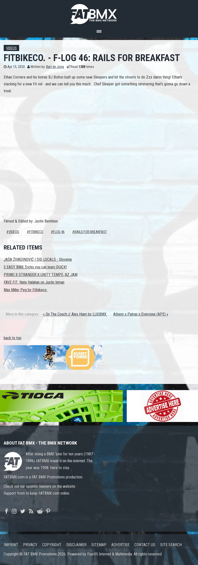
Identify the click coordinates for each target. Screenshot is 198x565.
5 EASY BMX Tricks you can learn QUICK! (35, 267)
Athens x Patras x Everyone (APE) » (140, 314)
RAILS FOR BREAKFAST (90, 232)
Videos (11, 48)
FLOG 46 (59, 232)
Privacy (30, 544)
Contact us (144, 544)
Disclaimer (76, 544)
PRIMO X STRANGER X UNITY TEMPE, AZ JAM (40, 274)
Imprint (11, 544)
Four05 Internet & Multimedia (109, 554)
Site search (171, 544)
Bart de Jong (55, 67)
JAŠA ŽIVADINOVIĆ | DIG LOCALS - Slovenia (38, 259)
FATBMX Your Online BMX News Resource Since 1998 (99, 12)
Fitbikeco (36, 232)
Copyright (51, 544)
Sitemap (98, 544)
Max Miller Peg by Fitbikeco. (25, 290)
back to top (12, 338)
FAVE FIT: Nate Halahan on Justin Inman (34, 282)
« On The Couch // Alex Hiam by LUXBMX (75, 314)
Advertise (120, 544)
